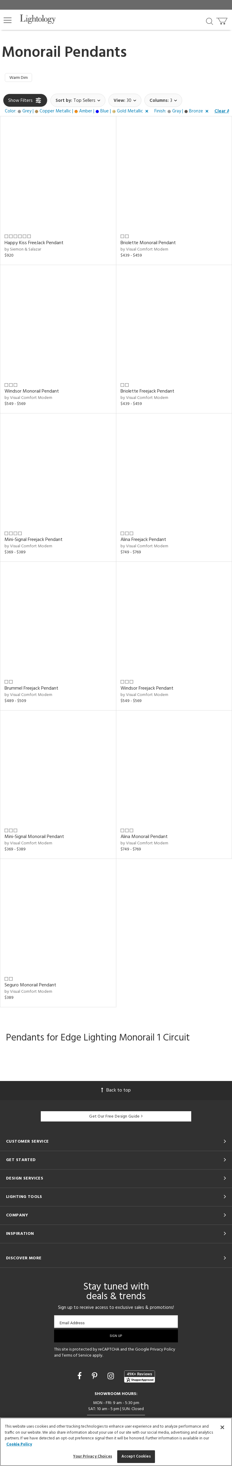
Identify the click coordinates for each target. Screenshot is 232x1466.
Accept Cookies (136, 1456)
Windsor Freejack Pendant (147, 689)
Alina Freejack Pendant (143, 541)
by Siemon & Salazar (23, 250)
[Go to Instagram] (111, 1378)
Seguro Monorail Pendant (30, 986)
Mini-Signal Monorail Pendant (34, 838)
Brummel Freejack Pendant (31, 689)
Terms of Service (77, 1356)
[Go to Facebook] (80, 1378)
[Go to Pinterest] (95, 1378)
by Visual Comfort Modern (144, 250)
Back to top (116, 1091)
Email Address (72, 1324)
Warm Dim (20, 78)
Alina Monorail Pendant (144, 838)
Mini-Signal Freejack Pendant (34, 541)
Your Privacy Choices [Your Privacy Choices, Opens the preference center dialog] (92, 1456)
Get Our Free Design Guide (116, 1117)
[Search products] (209, 21)
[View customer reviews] (139, 1378)
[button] (7, 20)
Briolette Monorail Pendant (148, 244)
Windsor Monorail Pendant (32, 392)
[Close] (222, 1427)
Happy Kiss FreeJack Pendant (34, 244)
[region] (116, 1442)
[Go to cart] (222, 20)
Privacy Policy (162, 1350)
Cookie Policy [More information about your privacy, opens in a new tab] (19, 1444)
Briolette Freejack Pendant (147, 392)
